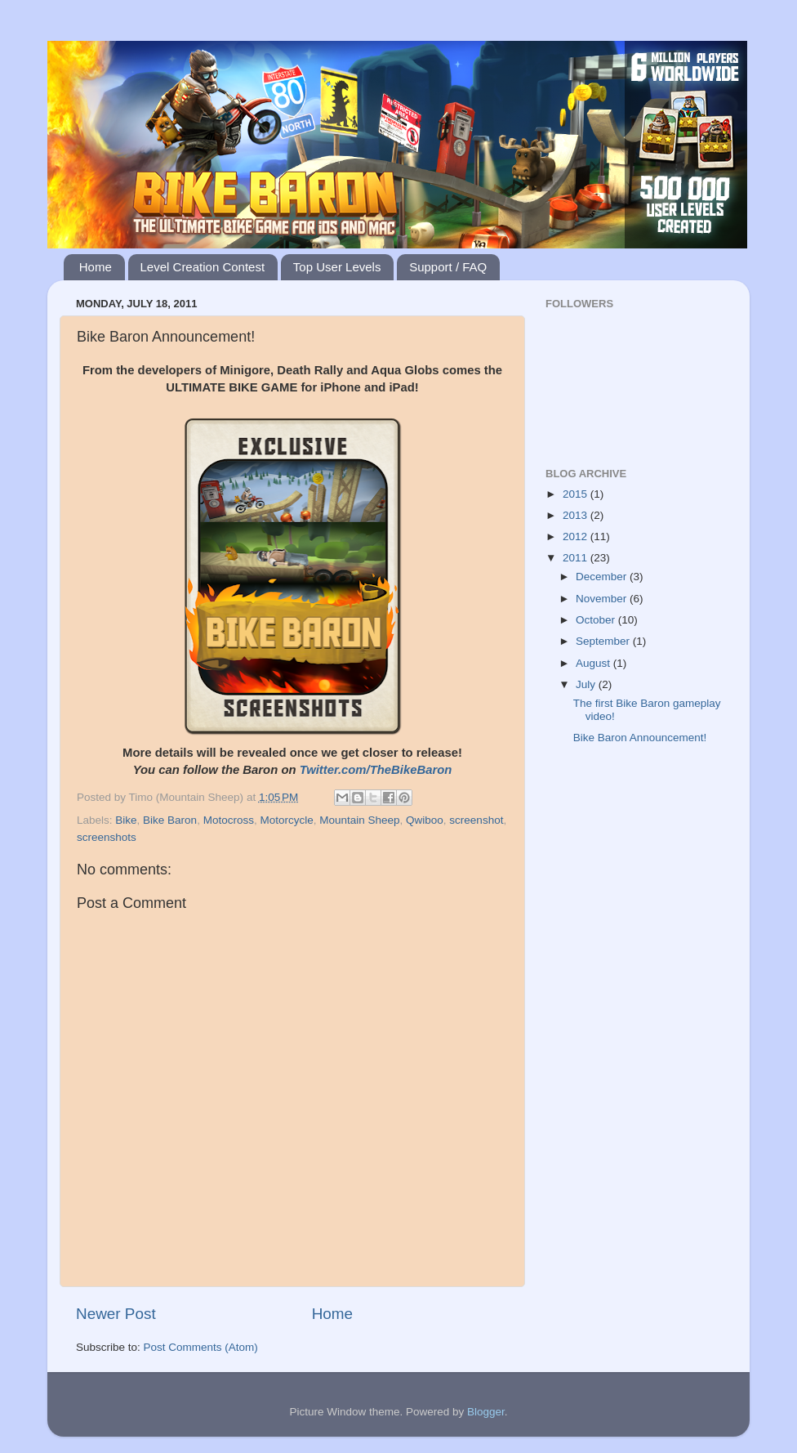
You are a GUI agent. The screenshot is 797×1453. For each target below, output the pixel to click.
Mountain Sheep (359, 820)
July (587, 684)
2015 (576, 494)
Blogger (486, 1412)
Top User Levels (337, 267)
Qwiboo (424, 820)
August (594, 663)
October (597, 620)
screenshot (476, 820)
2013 (576, 515)
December (603, 576)
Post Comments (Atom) (201, 1347)
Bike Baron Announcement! (640, 737)
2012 (576, 536)
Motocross (228, 820)
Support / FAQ (448, 267)
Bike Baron (170, 820)
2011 (576, 558)
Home (95, 267)
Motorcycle (286, 820)
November (603, 598)
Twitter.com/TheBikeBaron (376, 769)
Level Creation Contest (202, 267)
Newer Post (116, 1313)
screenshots (106, 837)
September (604, 641)
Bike (125, 820)
